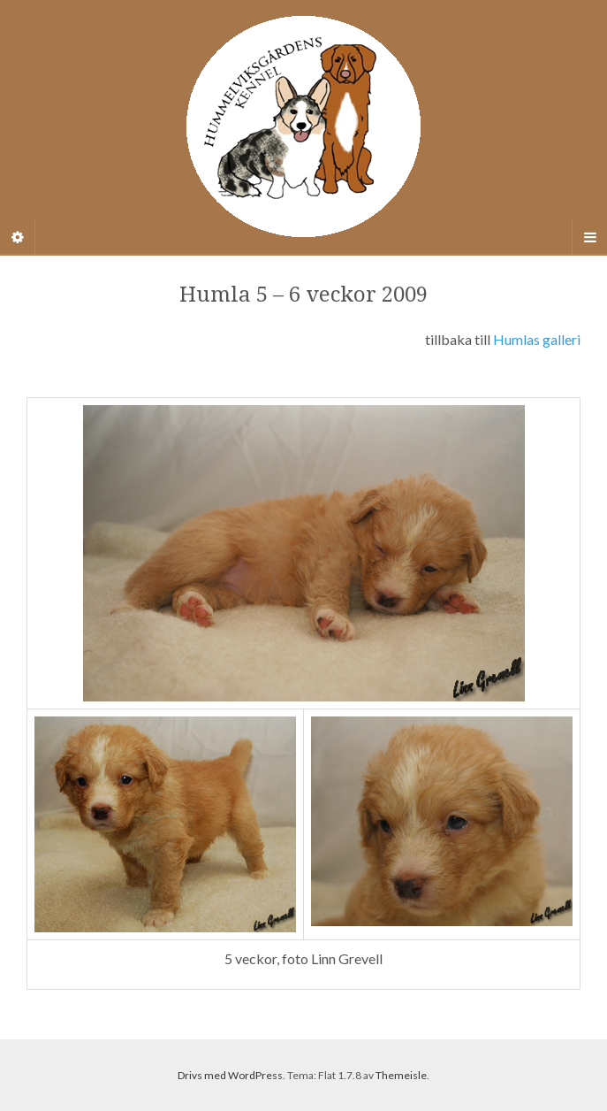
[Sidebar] (17, 237)
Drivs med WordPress (230, 1075)
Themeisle (401, 1075)
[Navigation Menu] (589, 237)
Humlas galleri (536, 339)
